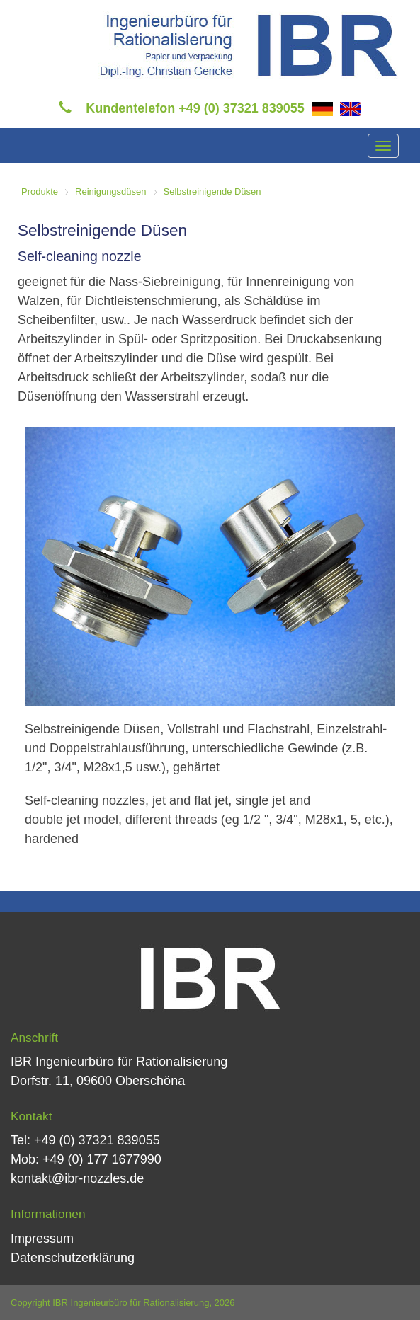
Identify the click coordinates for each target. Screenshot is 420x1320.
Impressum (42, 1239)
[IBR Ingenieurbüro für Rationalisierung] (248, 43)
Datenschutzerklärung (73, 1258)
